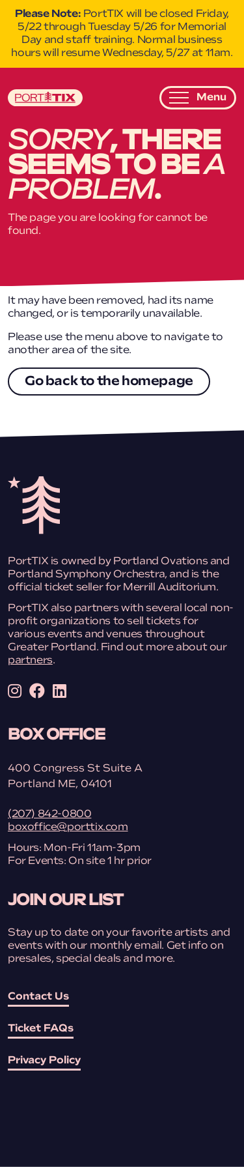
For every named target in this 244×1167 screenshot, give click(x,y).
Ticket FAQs (41, 1029)
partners (30, 661)
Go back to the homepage (109, 381)
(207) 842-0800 (49, 814)
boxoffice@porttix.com (68, 827)
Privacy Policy (44, 1061)
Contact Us (38, 997)
